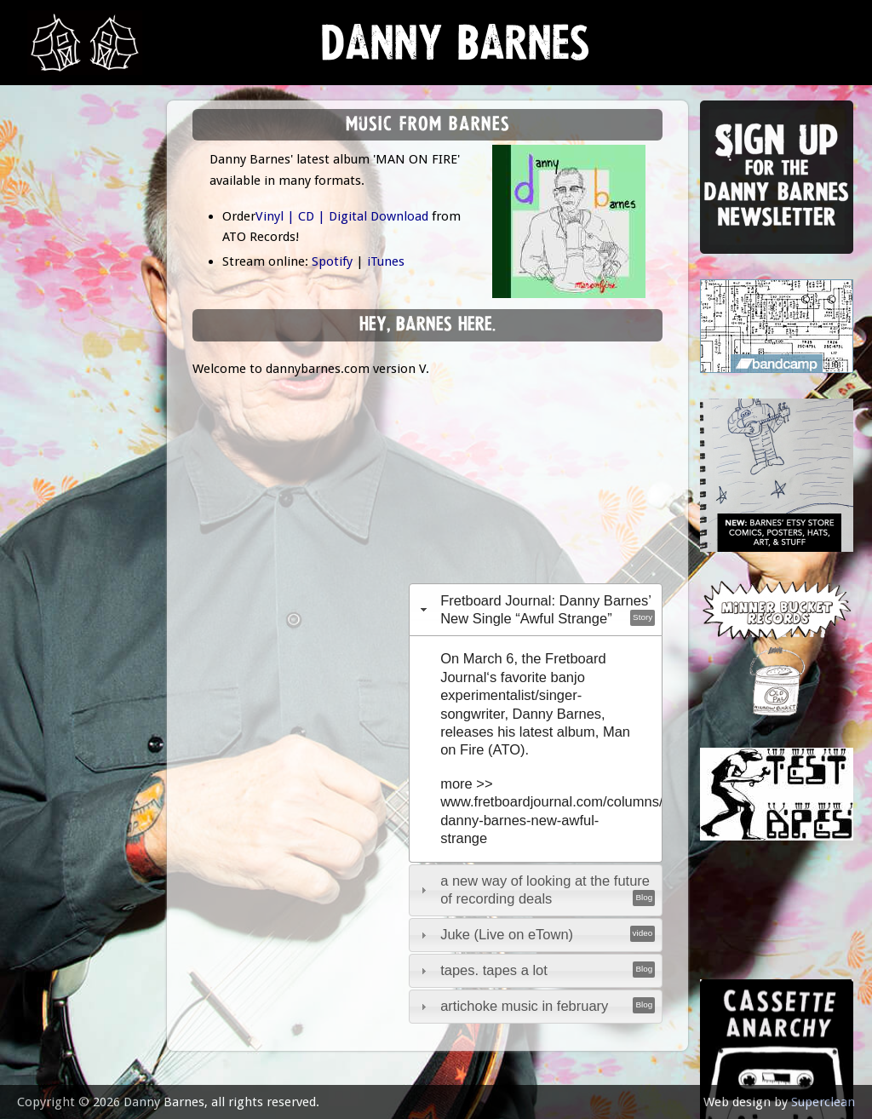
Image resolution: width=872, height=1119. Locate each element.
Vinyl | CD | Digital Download (341, 216)
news (51, 175)
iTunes (385, 261)
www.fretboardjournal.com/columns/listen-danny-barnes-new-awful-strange (570, 820)
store (52, 344)
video (51, 386)
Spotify (332, 261)
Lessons (59, 302)
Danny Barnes (455, 50)
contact (61, 470)
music (51, 217)
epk (43, 428)
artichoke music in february (524, 1005)
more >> (466, 783)
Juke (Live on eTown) (506, 934)
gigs (46, 260)
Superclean (823, 1102)
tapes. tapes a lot (494, 970)
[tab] (536, 609)
